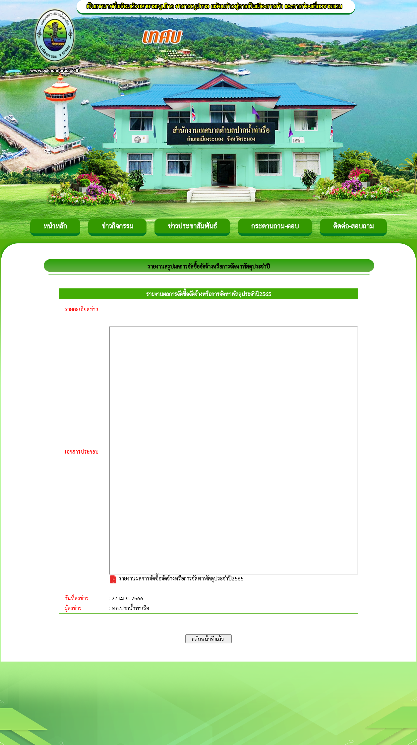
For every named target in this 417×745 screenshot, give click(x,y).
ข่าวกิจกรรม (117, 226)
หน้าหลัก (55, 226)
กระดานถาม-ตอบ (275, 226)
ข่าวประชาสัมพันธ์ (192, 226)
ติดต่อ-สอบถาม (353, 226)
